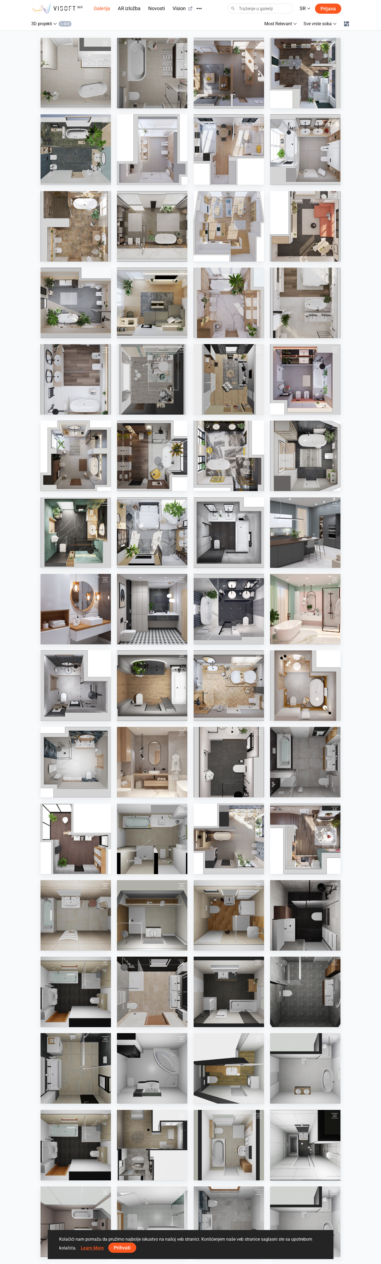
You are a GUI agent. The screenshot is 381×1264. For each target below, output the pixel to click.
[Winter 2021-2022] (229, 685)
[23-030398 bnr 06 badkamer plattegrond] (305, 992)
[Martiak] (76, 915)
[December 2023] (305, 839)
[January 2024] (229, 149)
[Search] (260, 8)
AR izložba (129, 8)
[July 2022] (152, 532)
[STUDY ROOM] (229, 379)
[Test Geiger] (152, 992)
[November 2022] (152, 456)
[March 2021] (305, 609)
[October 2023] (152, 226)
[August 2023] (229, 226)
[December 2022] (76, 456)
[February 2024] (152, 149)
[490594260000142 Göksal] (305, 1068)
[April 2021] (229, 762)
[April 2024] (305, 73)
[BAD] (152, 839)
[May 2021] (152, 762)
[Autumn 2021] (152, 685)
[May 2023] (152, 303)
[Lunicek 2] (305, 762)
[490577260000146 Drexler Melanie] (152, 1068)
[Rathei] (152, 1145)
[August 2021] (305, 685)
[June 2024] (229, 73)
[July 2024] (229, 839)
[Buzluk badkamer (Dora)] (76, 73)
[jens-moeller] (152, 1221)
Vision (183, 8)
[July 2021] (76, 685)
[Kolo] (76, 839)
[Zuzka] (229, 1068)
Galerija (102, 8)
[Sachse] (229, 992)
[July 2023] (305, 226)
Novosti (156, 8)
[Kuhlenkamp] (229, 1145)
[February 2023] (76, 379)
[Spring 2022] (305, 532)
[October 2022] (229, 456)
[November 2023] (305, 149)
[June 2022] (229, 532)
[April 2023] (305, 303)
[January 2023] (305, 379)
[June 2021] (76, 762)
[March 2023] (229, 303)
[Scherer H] (229, 1221)
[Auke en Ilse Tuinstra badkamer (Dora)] (152, 73)
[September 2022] (305, 456)
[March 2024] (76, 149)
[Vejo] (229, 915)
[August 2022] (76, 532)
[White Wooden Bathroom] (76, 609)
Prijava (328, 9)
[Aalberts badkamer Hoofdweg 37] (76, 1221)
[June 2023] (76, 303)
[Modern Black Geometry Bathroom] (152, 609)
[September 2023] (76, 226)
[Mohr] (76, 992)
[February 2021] (229, 609)
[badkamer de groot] (305, 915)
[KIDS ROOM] (152, 379)
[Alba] (152, 915)
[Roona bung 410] (305, 1145)
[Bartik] (76, 1068)
